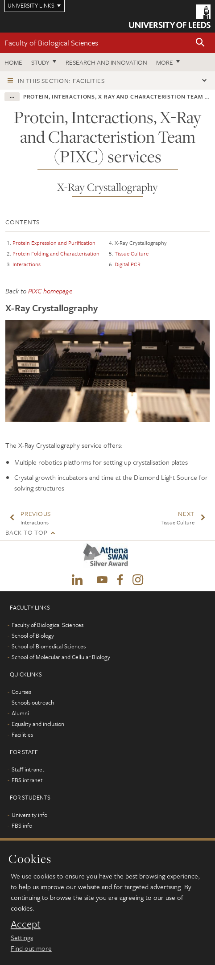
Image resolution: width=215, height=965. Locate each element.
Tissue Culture (132, 253)
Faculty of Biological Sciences (51, 42)
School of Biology (33, 635)
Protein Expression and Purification (53, 243)
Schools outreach (33, 702)
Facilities (22, 734)
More (164, 62)
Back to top (26, 532)
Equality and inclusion (38, 723)
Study (40, 62)
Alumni (20, 713)
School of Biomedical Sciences (49, 646)
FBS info (22, 825)
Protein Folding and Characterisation (55, 253)
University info (29, 814)
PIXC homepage (50, 291)
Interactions (26, 264)
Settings (22, 937)
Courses (21, 691)
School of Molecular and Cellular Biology (61, 656)
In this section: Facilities (61, 80)
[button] (200, 43)
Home (13, 62)
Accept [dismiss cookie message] (26, 924)
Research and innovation (106, 62)
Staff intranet (28, 769)
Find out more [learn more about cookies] (31, 948)
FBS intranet (27, 779)
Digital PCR (128, 264)
